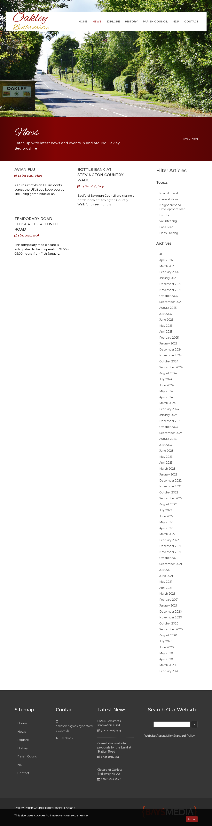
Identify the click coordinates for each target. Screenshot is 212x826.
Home (185, 138)
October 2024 (168, 361)
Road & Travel (168, 193)
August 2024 (168, 373)
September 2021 (170, 564)
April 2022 (166, 528)
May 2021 (165, 581)
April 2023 (166, 462)
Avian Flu (24, 170)
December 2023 (170, 421)
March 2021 (167, 593)
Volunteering (168, 221)
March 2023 (167, 468)
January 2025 (168, 343)
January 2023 (168, 474)
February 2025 (169, 337)
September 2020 (171, 629)
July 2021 (165, 570)
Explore (23, 740)
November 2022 (170, 486)
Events (164, 215)
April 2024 (166, 397)
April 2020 (166, 659)
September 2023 (170, 433)
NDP (21, 765)
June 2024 (166, 385)
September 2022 (170, 498)
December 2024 (170, 349)
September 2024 (171, 367)
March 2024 (167, 403)
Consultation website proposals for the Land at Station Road (114, 747)
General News (168, 199)
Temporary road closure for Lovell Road (36, 224)
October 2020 (168, 623)
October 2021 (168, 558)
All (160, 254)
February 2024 (169, 409)
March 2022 (167, 534)
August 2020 (168, 635)
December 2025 (170, 284)
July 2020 (165, 641)
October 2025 (168, 296)
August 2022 (168, 504)
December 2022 (170, 480)
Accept (192, 819)
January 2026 (168, 278)
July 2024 (165, 379)
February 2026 (169, 272)
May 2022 (166, 522)
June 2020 (166, 647)
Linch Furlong (168, 233)
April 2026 (166, 260)
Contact (23, 773)
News (21, 731)
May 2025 (165, 325)
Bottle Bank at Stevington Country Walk (100, 175)
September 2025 (170, 302)
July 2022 (165, 510)
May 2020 (166, 653)
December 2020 (170, 611)
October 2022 (168, 492)
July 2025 (165, 314)
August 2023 (168, 439)
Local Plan (166, 227)
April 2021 (165, 588)
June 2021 (166, 576)
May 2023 (166, 456)
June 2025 (166, 319)
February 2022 (169, 540)
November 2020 (170, 617)
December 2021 (170, 546)
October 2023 (168, 427)
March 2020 (167, 665)
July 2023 (165, 445)
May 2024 (166, 391)
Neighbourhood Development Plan (172, 207)
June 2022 (166, 516)
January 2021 (168, 605)
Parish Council (27, 756)
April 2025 (165, 331)
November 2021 (170, 552)
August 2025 (168, 308)
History (22, 748)
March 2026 (167, 266)
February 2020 (169, 671)
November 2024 (170, 355)
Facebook (64, 738)
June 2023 (166, 450)
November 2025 (170, 290)
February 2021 (168, 599)
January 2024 (168, 415)
